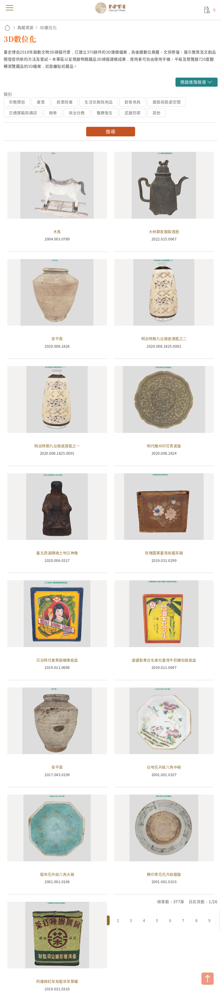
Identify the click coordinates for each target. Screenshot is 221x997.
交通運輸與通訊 (23, 113)
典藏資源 (25, 27)
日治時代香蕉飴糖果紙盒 (57, 630)
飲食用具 (133, 102)
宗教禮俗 (17, 102)
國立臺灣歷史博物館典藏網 (111, 8)
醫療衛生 (105, 113)
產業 (41, 102)
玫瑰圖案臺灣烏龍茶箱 (164, 523)
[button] (196, 82)
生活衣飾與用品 (98, 102)
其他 (156, 113)
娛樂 (53, 113)
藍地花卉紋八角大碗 (57, 844)
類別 (8, 94)
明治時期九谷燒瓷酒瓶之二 (164, 308)
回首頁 (7, 27)
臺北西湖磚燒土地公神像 (57, 523)
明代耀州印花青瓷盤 (164, 415)
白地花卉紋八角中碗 (164, 737)
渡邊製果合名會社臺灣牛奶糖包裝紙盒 (164, 630)
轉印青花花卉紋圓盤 (164, 844)
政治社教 (77, 113)
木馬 (57, 201)
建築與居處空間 (166, 102)
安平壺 (57, 308)
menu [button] (9, 8)
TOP (207, 979)
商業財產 (65, 102)
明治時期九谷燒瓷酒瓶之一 (57, 415)
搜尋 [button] (110, 131)
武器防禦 (133, 113)
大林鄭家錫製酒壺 (164, 201)
